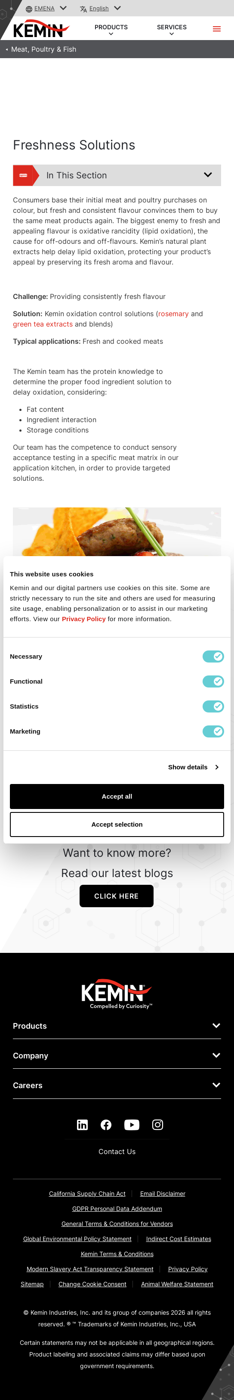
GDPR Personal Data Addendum (117, 1208)
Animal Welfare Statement (177, 1284)
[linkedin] (82, 1125)
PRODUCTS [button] (111, 27)
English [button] (99, 8)
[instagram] (157, 1125)
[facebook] (106, 1125)
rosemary (173, 313)
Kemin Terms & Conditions (117, 1253)
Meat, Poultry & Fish (43, 49)
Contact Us (117, 1151)
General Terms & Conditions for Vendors (117, 1223)
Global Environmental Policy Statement (77, 1238)
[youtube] (131, 1125)
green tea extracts (43, 324)
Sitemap (32, 1284)
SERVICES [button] (172, 27)
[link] (117, 993)
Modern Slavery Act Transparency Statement (90, 1268)
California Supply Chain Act (87, 1193)
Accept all (117, 796)
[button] (63, 8)
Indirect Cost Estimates (178, 1238)
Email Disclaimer (162, 1193)
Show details (188, 767)
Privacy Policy (188, 1268)
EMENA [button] (44, 8)
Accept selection (116, 824)
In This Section (60, 175)
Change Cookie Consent (92, 1284)
